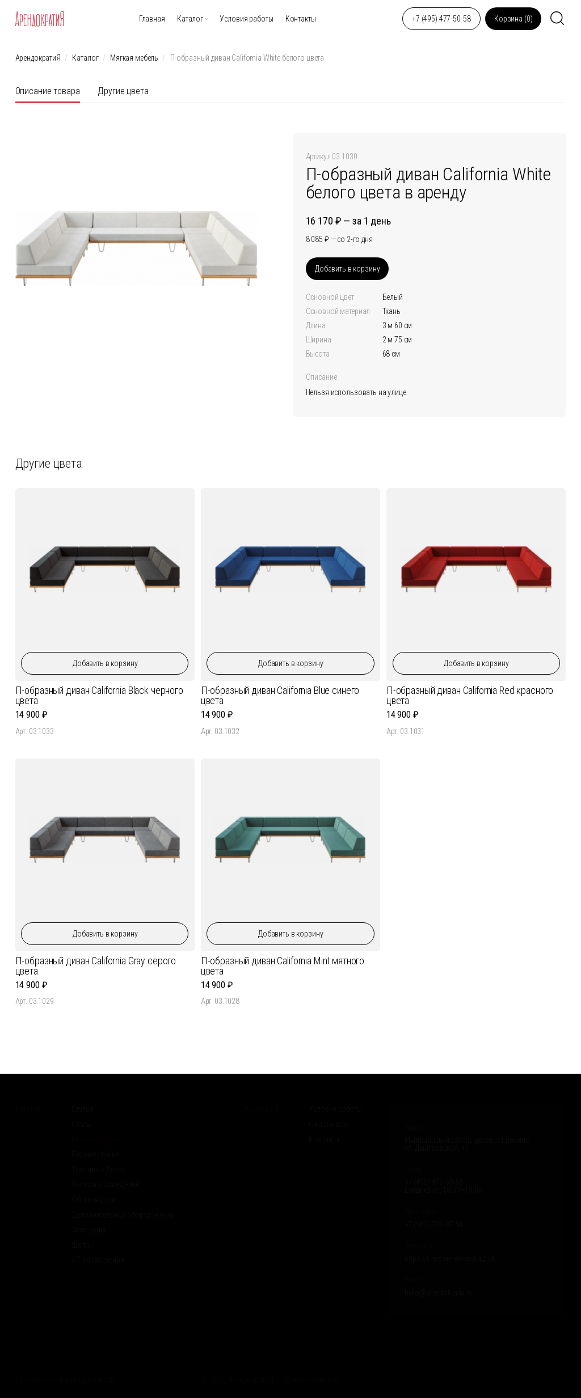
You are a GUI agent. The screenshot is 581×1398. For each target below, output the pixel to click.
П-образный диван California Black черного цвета (99, 695)
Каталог (190, 18)
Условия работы (246, 18)
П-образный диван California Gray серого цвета (95, 966)
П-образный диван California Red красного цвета (469, 695)
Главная (152, 18)
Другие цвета (123, 91)
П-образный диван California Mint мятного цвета (282, 966)
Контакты (300, 18)
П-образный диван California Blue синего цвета (280, 695)
